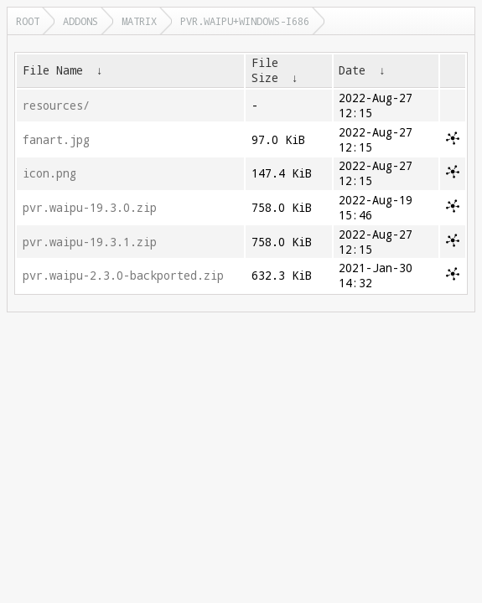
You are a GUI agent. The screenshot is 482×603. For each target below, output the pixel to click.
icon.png (49, 173)
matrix (139, 21)
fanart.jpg (56, 139)
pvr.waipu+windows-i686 (244, 21)
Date (352, 70)
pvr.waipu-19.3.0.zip (90, 207)
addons (80, 21)
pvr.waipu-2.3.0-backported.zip (123, 275)
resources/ (56, 105)
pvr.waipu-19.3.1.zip (90, 242)
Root (27, 21)
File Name (53, 70)
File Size (264, 70)
